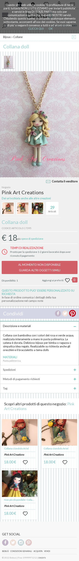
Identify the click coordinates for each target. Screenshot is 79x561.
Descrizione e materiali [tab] (39, 326)
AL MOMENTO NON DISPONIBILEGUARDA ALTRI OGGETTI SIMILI (39, 267)
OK (51, 28)
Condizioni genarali (21, 551)
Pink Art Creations (14, 454)
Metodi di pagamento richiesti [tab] (39, 379)
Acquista (38, 551)
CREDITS (42, 558)
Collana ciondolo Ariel (16, 448)
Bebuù (5, 551)
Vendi (47, 551)
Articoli (52, 207)
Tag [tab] (39, 388)
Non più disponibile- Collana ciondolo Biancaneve (31, 499)
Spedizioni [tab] (39, 369)
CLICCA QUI (36, 28)
